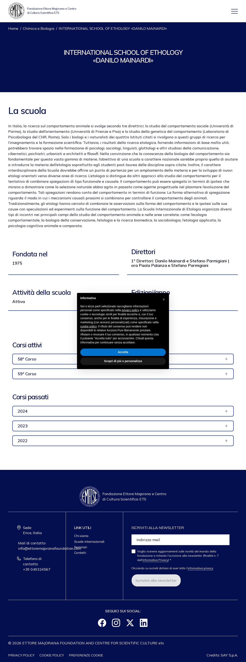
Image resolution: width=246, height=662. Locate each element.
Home (13, 28)
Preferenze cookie (86, 655)
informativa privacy (200, 568)
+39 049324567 (37, 569)
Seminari (80, 547)
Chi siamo (81, 536)
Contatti (80, 553)
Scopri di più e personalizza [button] (123, 361)
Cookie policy (51, 655)
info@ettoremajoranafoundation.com (49, 548)
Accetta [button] (123, 352)
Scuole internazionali (89, 541)
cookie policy (88, 326)
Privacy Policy (21, 655)
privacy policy (130, 310)
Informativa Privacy (155, 560)
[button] (163, 299)
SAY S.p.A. (229, 655)
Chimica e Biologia (38, 28)
